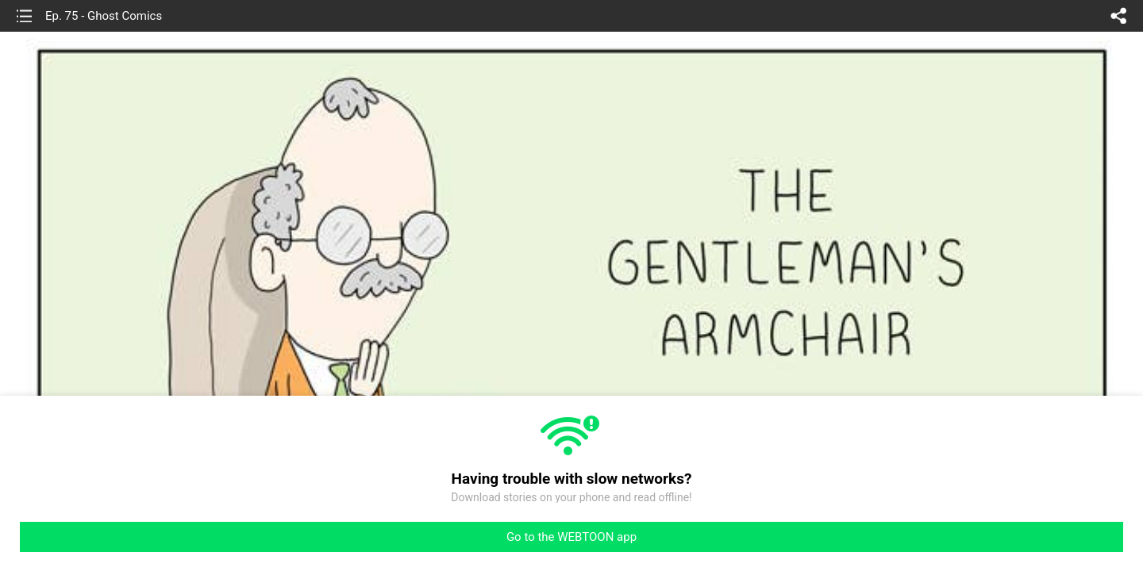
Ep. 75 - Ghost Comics (103, 16)
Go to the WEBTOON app (571, 537)
